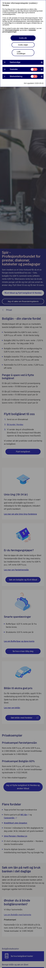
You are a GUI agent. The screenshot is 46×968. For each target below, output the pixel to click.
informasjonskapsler (12, 30)
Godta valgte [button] (23, 45)
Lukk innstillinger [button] (21, 53)
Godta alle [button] (23, 38)
